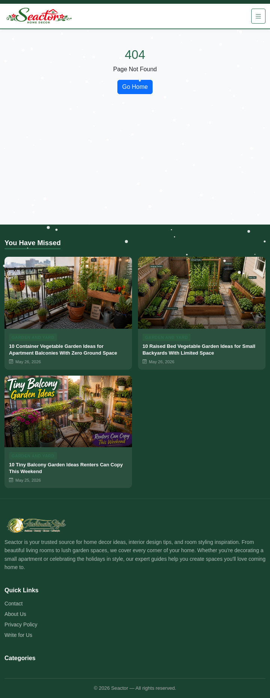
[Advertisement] (135, 168)
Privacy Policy (21, 625)
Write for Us (18, 635)
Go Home (135, 87)
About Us (15, 614)
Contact (13, 604)
